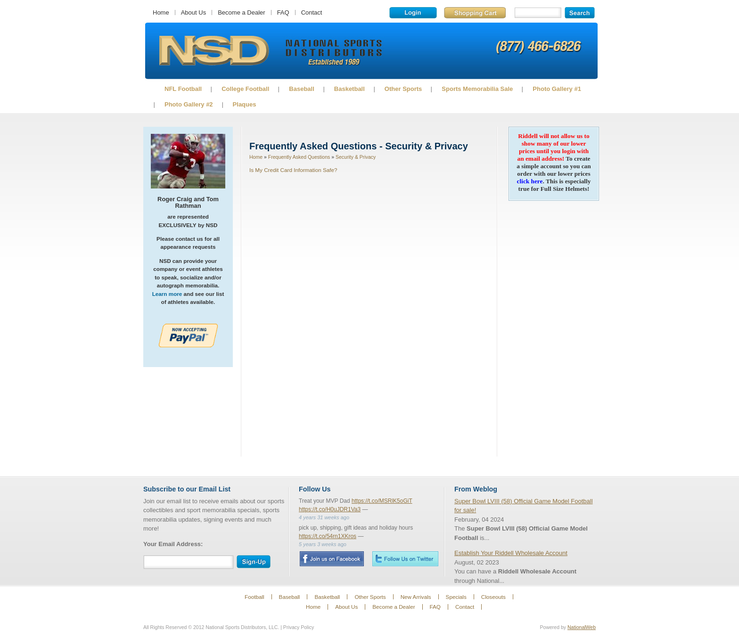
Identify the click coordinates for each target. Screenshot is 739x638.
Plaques (244, 104)
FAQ (283, 12)
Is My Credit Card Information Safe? (293, 170)
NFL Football (183, 88)
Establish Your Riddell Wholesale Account (510, 552)
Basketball (349, 88)
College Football (245, 88)
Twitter (405, 558)
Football (254, 597)
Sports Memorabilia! (213, 50)
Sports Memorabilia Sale (477, 88)
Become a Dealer (241, 12)
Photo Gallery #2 (188, 104)
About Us (193, 12)
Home (161, 12)
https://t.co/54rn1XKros (327, 536)
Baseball (301, 88)
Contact (311, 12)
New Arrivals (416, 597)
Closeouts (493, 597)
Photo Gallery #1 (557, 88)
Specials (456, 597)
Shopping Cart (475, 12)
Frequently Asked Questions (299, 157)
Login (413, 12)
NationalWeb (581, 627)
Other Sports (403, 88)
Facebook (331, 559)
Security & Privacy (356, 157)
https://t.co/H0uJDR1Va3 (330, 509)
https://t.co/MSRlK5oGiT (382, 501)
